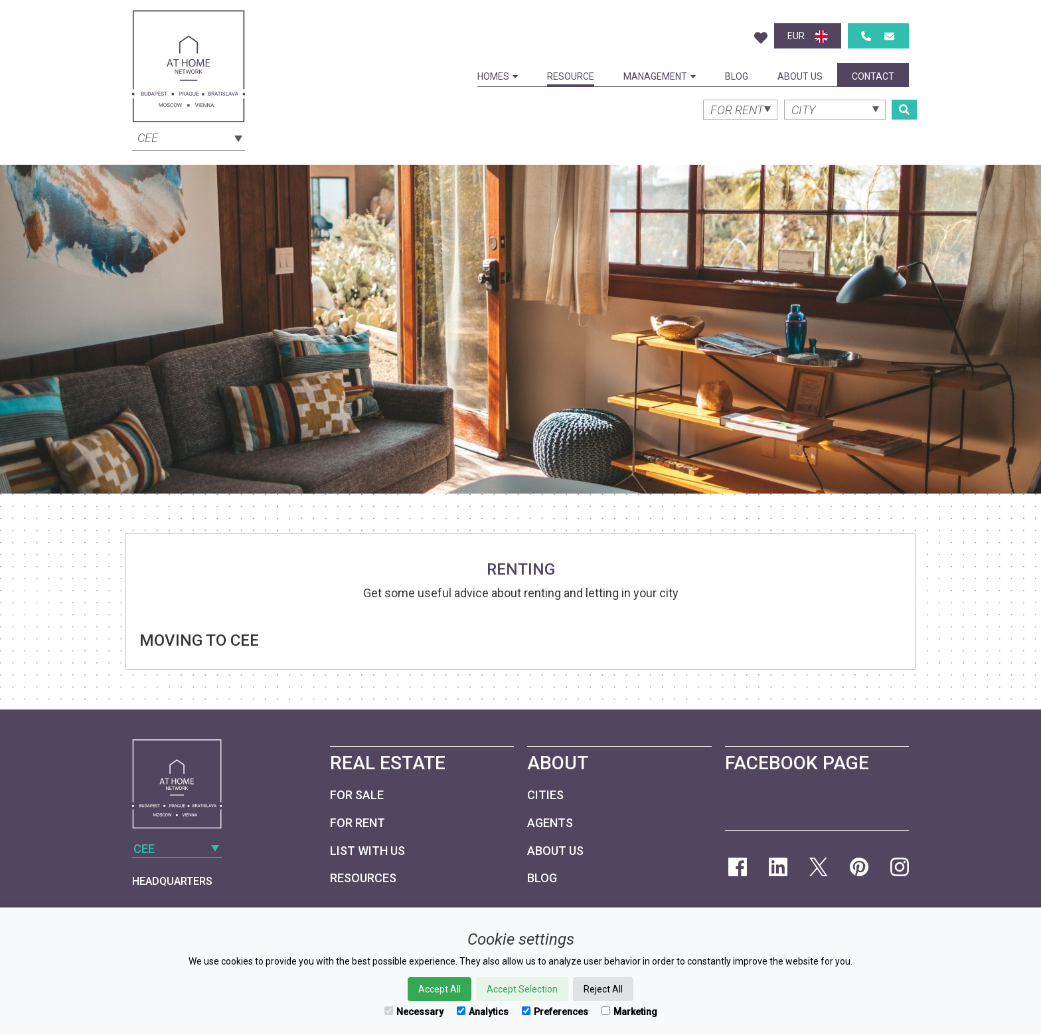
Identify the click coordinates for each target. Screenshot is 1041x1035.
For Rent (357, 823)
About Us (800, 76)
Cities (545, 795)
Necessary (413, 1011)
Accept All (439, 989)
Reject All (603, 989)
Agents (550, 823)
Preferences (555, 1011)
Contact (873, 76)
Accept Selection (522, 989)
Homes (497, 76)
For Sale (357, 795)
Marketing (629, 1011)
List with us (367, 851)
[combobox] (188, 137)
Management (659, 76)
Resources (363, 878)
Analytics (483, 1011)
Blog (736, 76)
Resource (570, 76)
